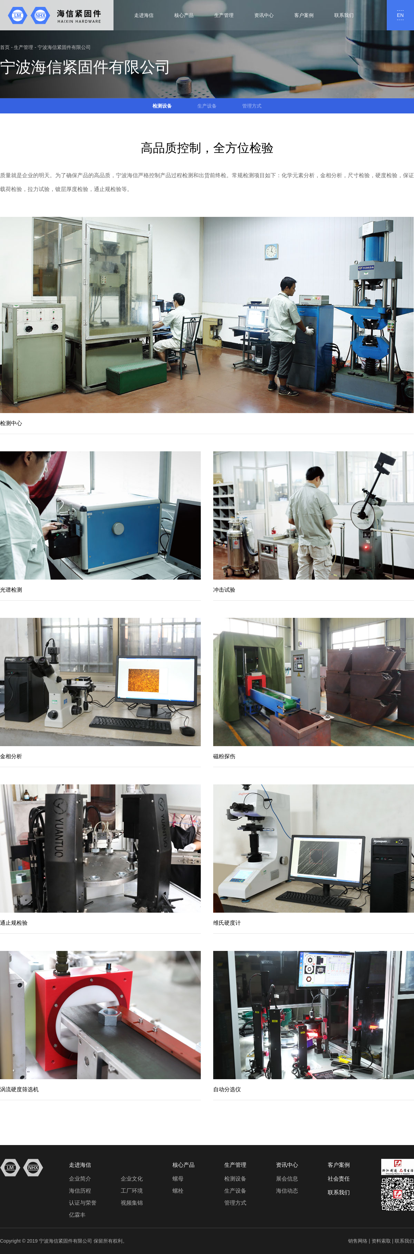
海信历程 (80, 1191)
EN (400, 15)
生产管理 (224, 15)
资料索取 (381, 1241)
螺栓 (178, 1191)
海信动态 (287, 1191)
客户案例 (304, 15)
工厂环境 (132, 1191)
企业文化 (132, 1179)
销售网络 (357, 1241)
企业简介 (80, 1179)
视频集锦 (132, 1203)
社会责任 (339, 1179)
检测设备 (162, 106)
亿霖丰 (77, 1215)
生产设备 (207, 106)
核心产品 (184, 15)
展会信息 (287, 1179)
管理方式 (252, 106)
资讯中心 (264, 15)
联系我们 (344, 15)
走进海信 (144, 15)
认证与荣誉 (83, 1203)
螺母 (178, 1179)
